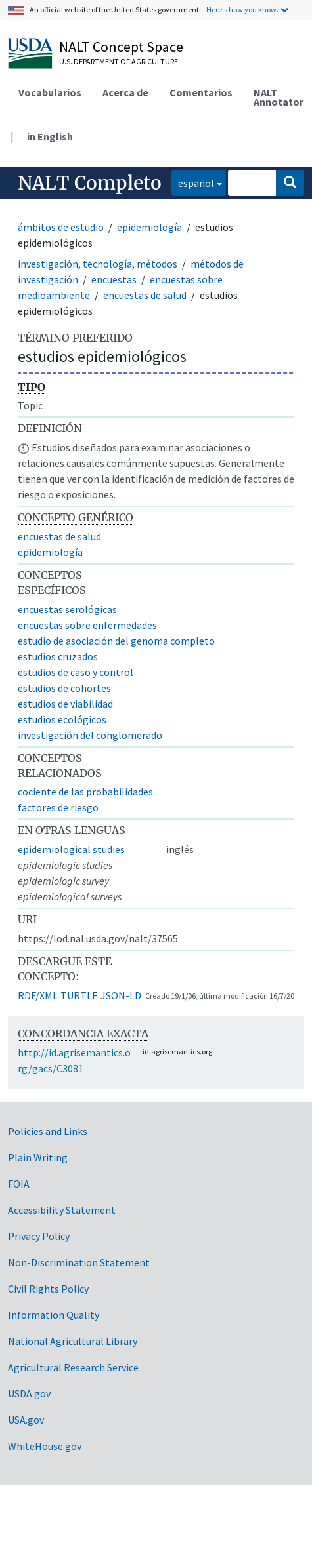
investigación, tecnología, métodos (97, 263)
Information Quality (53, 1314)
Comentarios (201, 92)
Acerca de (125, 92)
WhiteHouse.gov (44, 1446)
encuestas (114, 279)
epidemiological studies (71, 849)
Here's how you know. (242, 9)
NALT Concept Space (121, 46)
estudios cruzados (58, 656)
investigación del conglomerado (90, 735)
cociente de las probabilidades (85, 791)
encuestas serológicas (67, 609)
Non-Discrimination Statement (79, 1262)
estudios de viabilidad (65, 703)
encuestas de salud (145, 295)
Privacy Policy (39, 1236)
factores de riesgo (58, 807)
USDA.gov (29, 1393)
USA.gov (26, 1419)
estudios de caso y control (75, 672)
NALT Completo (90, 183)
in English (50, 136)
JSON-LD (120, 995)
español (192, 182)
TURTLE (79, 995)
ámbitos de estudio (61, 226)
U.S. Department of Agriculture (118, 61)
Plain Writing (38, 1157)
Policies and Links (47, 1131)
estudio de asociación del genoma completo (116, 640)
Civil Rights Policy (48, 1288)
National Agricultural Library (72, 1341)
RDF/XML (38, 995)
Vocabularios (49, 92)
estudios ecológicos (62, 719)
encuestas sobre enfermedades (87, 624)
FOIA (19, 1183)
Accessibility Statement (62, 1209)
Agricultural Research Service (73, 1367)
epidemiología (149, 226)
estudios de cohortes (64, 687)
